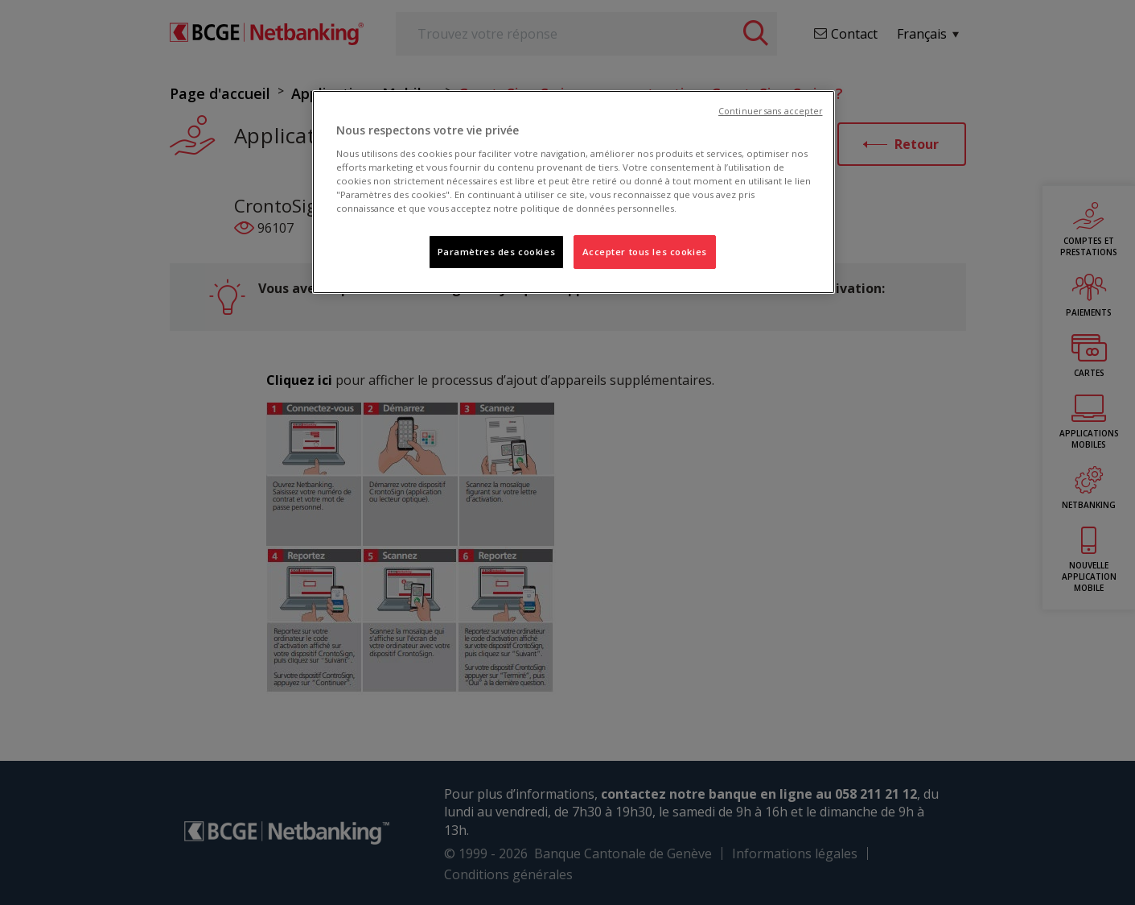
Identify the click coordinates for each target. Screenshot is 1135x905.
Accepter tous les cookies (644, 252)
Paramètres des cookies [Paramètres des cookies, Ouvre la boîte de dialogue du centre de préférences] (497, 252)
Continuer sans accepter (770, 111)
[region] (573, 192)
